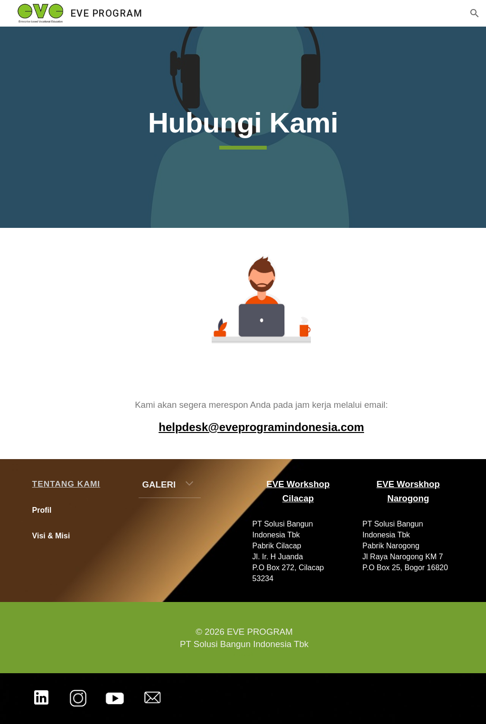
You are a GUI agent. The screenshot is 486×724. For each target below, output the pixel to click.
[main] (243, 127)
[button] (474, 13)
